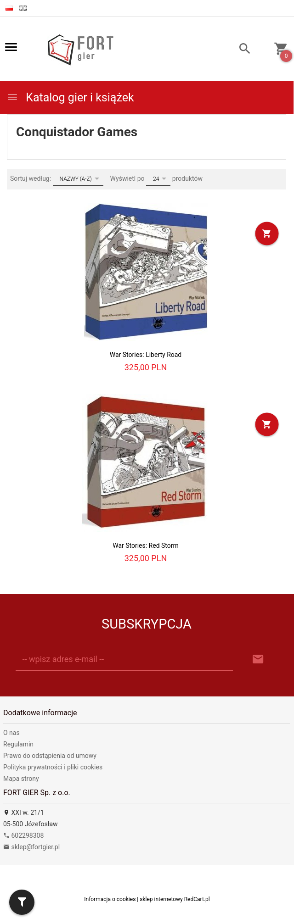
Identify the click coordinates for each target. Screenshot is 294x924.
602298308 (23, 835)
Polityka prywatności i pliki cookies (52, 767)
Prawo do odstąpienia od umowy (49, 755)
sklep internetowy (161, 899)
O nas (11, 732)
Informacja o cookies (110, 899)
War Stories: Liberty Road (146, 354)
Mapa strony (21, 778)
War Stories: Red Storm (146, 545)
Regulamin (18, 744)
